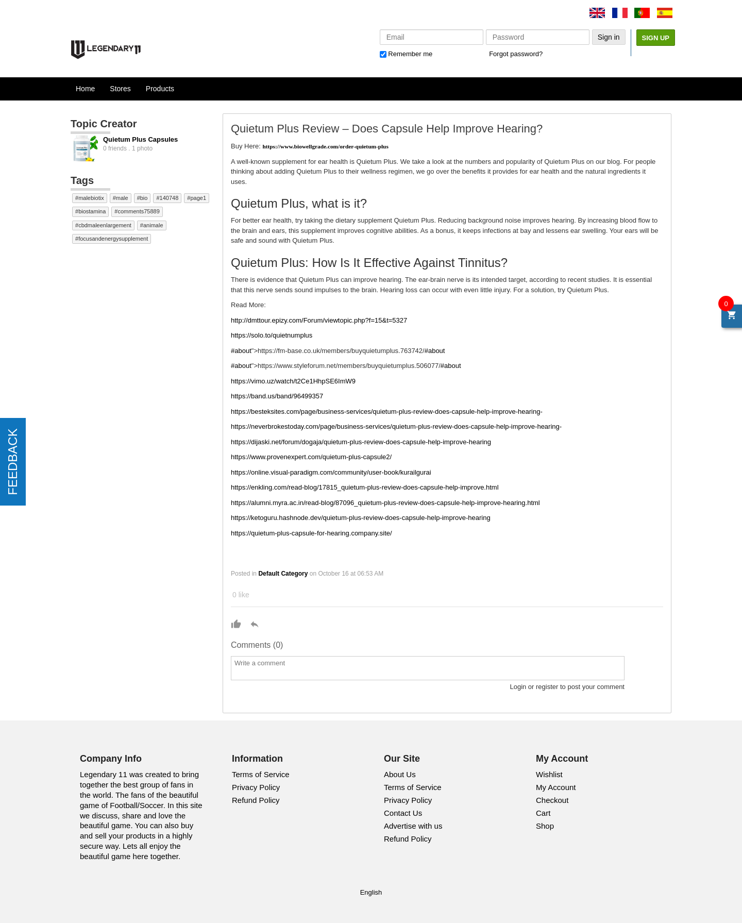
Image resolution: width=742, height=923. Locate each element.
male (122, 198)
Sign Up (655, 38)
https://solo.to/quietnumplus (271, 335)
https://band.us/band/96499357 (277, 396)
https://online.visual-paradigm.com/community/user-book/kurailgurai (331, 472)
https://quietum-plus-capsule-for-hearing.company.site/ (311, 533)
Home (85, 89)
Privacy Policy (256, 787)
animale (153, 225)
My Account (556, 787)
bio (144, 198)
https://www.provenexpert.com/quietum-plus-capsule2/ (311, 457)
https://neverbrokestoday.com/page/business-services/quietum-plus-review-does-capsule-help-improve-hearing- (396, 426)
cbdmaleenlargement (104, 225)
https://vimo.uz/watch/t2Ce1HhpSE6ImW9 (293, 381)
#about (241, 351)
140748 (169, 198)
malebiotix (91, 198)
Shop (545, 825)
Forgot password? (516, 54)
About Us (400, 774)
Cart (543, 813)
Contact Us (403, 813)
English (371, 892)
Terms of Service (261, 774)
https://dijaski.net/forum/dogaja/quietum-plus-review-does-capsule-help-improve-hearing (361, 442)
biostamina (92, 211)
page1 (198, 198)
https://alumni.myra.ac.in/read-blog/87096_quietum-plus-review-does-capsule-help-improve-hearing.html (385, 503)
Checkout (552, 800)
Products (160, 89)
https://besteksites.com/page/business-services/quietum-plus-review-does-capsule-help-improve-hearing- (387, 411)
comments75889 (138, 211)
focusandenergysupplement (113, 239)
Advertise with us (413, 825)
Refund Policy (256, 800)
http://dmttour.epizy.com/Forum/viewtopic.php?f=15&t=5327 (319, 320)
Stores (120, 89)
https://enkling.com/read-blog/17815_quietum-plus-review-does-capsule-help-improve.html (365, 487)
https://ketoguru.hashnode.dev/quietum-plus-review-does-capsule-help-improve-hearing (361, 518)
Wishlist (549, 774)
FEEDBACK (13, 461)
